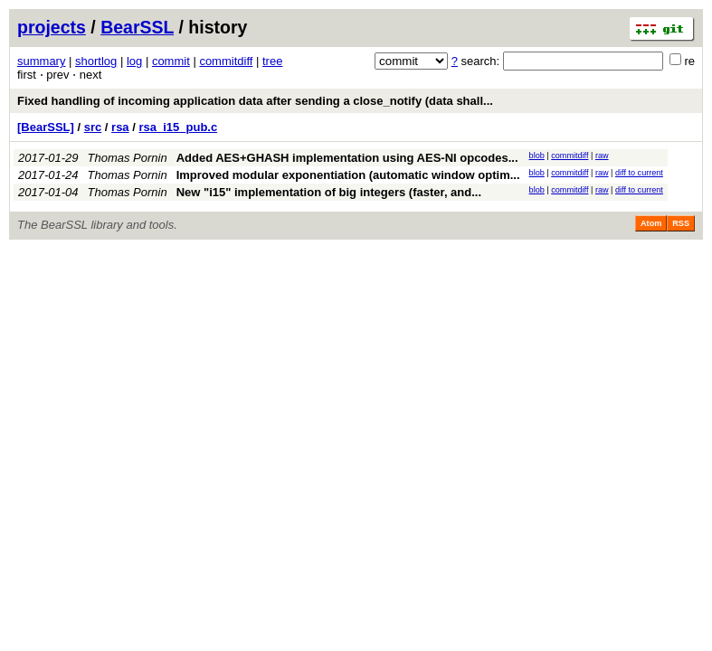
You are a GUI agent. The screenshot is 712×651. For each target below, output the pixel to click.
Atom (651, 223)
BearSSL (137, 27)
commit (171, 61)
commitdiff (225, 61)
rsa (120, 127)
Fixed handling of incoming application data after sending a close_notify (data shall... (255, 101)
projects (51, 27)
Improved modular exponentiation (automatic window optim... (348, 175)
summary (41, 61)
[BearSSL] (45, 127)
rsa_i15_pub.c (177, 127)
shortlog (96, 61)
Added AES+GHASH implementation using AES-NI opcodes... (347, 158)
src (93, 127)
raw (602, 155)
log (134, 61)
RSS (680, 223)
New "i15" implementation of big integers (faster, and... (328, 192)
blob (537, 155)
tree (272, 61)
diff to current (639, 172)
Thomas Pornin (127, 158)
